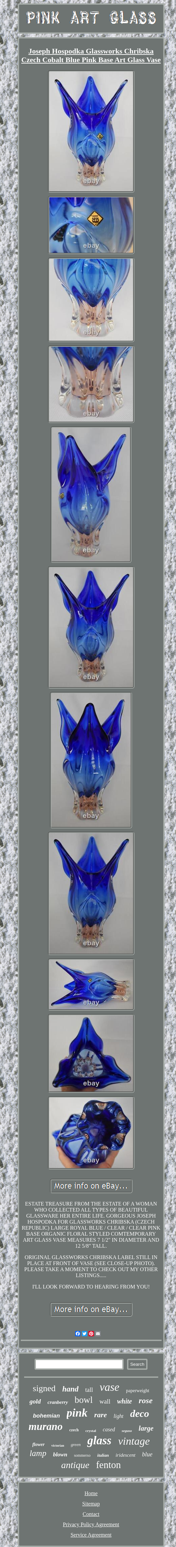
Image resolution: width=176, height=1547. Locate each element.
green (75, 1444)
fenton (108, 1464)
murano (45, 1426)
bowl (84, 1400)
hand (70, 1389)
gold (35, 1401)
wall (105, 1401)
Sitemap (91, 1504)
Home (91, 1493)
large (146, 1428)
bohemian (46, 1416)
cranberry (58, 1402)
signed (44, 1388)
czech (74, 1430)
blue (147, 1454)
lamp (38, 1453)
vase (109, 1387)
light (118, 1416)
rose (146, 1400)
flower (38, 1444)
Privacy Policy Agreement (91, 1524)
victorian (57, 1445)
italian (103, 1455)
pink (77, 1413)
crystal (90, 1431)
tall (89, 1389)
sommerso (82, 1455)
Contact (91, 1514)
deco (139, 1413)
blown (60, 1454)
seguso (127, 1431)
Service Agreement (90, 1535)
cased (109, 1429)
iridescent (125, 1455)
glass (99, 1440)
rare (100, 1415)
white (124, 1401)
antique (75, 1465)
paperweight (137, 1390)
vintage (134, 1441)
